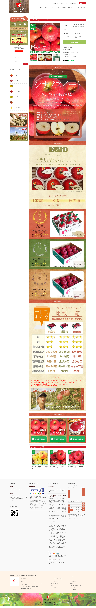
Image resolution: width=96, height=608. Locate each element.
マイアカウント (56, 3)
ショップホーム (54, 576)
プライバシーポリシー (75, 583)
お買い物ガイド (72, 7)
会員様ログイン (73, 3)
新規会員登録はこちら (18, 47)
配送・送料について (55, 583)
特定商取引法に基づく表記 (56, 578)
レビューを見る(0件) (67, 47)
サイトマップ (53, 589)
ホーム (41, 7)
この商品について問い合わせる (69, 56)
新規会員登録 (64, 3)
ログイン (72, 578)
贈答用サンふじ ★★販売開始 (75, 467)
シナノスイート (36, 16)
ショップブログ (73, 589)
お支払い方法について (55, 581)
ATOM (74, 587)
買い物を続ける (66, 57)
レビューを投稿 (66, 49)
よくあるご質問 (81, 7)
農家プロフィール (49, 7)
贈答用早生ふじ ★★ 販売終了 (58, 467)
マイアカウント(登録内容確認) (18, 48)
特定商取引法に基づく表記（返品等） (71, 52)
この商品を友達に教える (68, 54)
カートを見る (73, 581)
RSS (71, 587)
